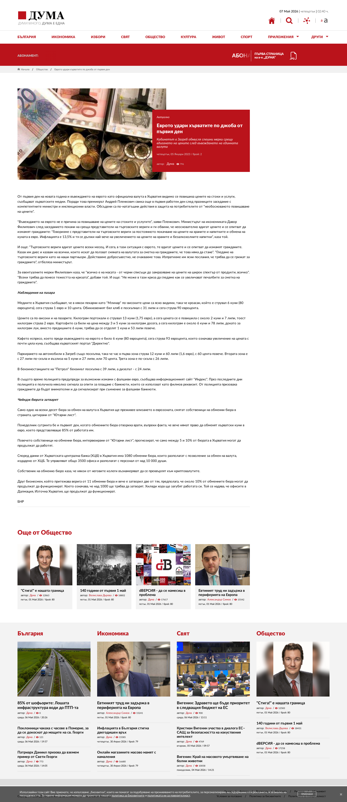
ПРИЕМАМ (307, 794)
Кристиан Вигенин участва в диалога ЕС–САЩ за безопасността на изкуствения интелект (211, 732)
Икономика (113, 634)
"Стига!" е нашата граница (42, 590)
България (30, 634)
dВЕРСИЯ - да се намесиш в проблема (288, 743)
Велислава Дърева (100, 595)
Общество (42, 69)
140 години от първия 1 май (103, 590)
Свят (183, 634)
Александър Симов (219, 599)
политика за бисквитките (128, 795)
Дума (170, 163)
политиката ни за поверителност (168, 795)
